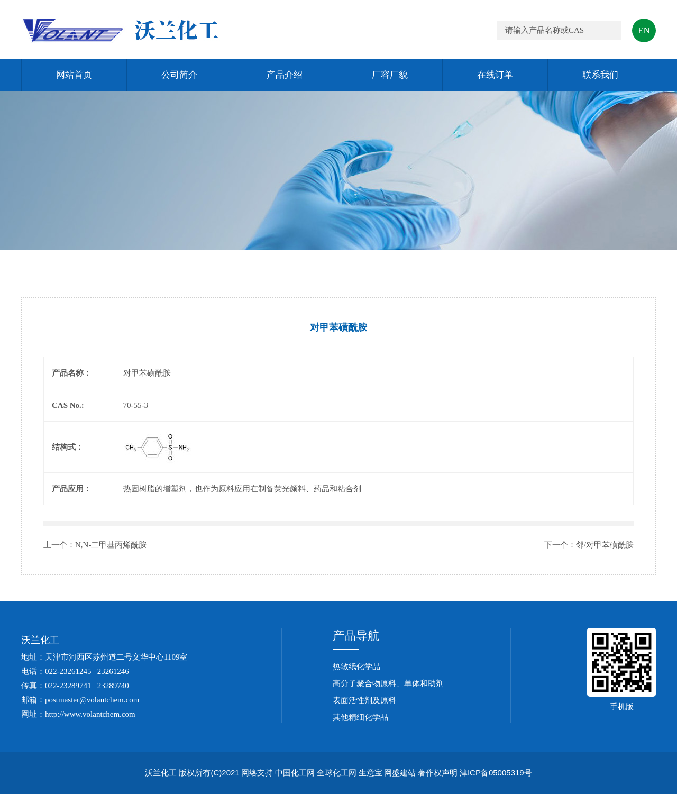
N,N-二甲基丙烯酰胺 (111, 545)
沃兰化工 (40, 640)
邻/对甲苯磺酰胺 (605, 545)
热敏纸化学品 (356, 666)
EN (644, 30)
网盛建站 (400, 772)
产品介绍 (285, 75)
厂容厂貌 (390, 75)
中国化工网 (295, 772)
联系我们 (600, 75)
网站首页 (74, 75)
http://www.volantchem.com (90, 714)
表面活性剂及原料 (364, 700)
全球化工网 (336, 772)
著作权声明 (438, 772)
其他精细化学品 (360, 717)
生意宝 (370, 772)
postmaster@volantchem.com (92, 700)
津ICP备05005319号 (496, 772)
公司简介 (179, 75)
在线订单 (495, 75)
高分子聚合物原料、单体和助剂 (388, 683)
